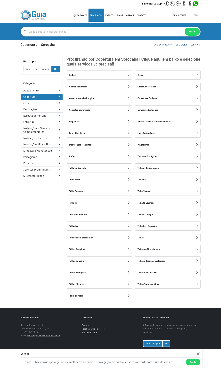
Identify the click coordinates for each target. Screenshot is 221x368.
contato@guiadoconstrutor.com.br (43, 335)
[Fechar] (198, 354)
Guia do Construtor (163, 44)
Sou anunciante (89, 332)
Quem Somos (80, 15)
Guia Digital (96, 15)
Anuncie (129, 15)
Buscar (192, 31)
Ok (55, 69)
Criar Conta (179, 15)
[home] (33, 15)
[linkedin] (172, 3)
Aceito (193, 361)
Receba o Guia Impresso (93, 328)
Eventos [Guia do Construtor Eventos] (109, 15)
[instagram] (184, 3)
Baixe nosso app (152, 3)
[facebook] (166, 3)
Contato (141, 15)
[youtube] (178, 3)
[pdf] (190, 3)
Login (196, 15)
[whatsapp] (195, 3)
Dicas (120, 15)
